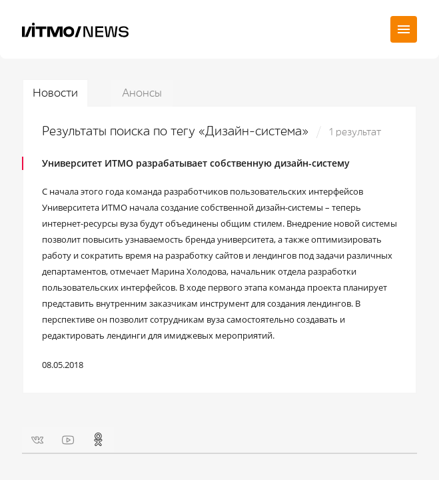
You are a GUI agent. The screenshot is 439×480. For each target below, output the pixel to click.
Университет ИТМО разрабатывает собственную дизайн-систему (196, 163)
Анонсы (142, 93)
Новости (55, 93)
